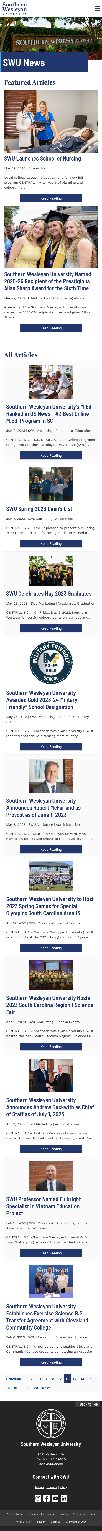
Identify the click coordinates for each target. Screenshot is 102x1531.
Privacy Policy (23, 1521)
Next (46, 1388)
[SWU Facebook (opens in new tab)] (46, 1499)
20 (36, 1388)
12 (74, 1379)
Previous (13, 1379)
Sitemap (55, 1521)
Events (52, 1487)
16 (15, 1388)
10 (60, 1379)
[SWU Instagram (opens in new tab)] (38, 1499)
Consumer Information (41, 1514)
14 (90, 1379)
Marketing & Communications (77, 1514)
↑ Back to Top (87, 1404)
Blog (63, 1487)
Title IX (41, 1521)
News (39, 1487)
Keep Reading (51, 198)
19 (28, 1388)
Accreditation (15, 1514)
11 (67, 1379)
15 (8, 1388)
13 (82, 1379)
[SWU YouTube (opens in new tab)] (55, 1499)
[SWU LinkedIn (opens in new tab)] (64, 1499)
